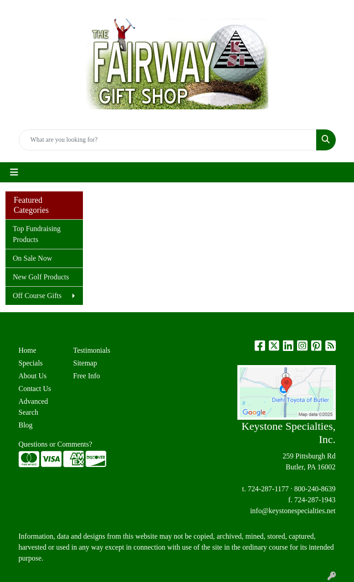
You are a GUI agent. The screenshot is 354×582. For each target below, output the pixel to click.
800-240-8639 (315, 489)
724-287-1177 (268, 489)
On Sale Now (32, 258)
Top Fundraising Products (37, 234)
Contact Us (35, 388)
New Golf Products (41, 277)
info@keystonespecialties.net (293, 511)
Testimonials (92, 350)
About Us (33, 376)
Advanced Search (33, 406)
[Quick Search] (168, 139)
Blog (26, 425)
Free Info (86, 376)
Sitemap (85, 363)
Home (27, 350)
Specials (31, 363)
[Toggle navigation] (14, 172)
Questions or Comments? (55, 444)
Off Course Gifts (37, 295)
